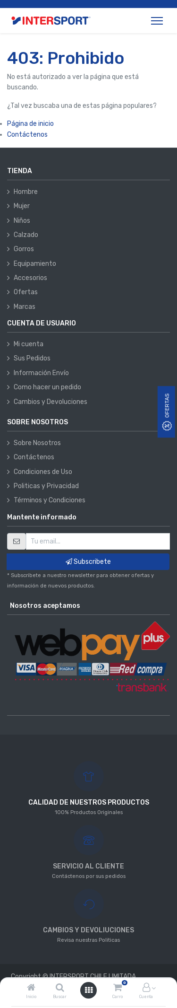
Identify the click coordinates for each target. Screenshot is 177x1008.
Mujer (22, 206)
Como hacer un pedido (47, 387)
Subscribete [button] (88, 562)
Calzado (26, 235)
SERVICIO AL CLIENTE (88, 866)
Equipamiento (35, 264)
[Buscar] (60, 988)
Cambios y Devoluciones (50, 402)
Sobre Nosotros (37, 443)
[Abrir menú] (89, 990)
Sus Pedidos (32, 358)
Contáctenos (27, 135)
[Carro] (117, 988)
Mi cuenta (28, 344)
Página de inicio (30, 124)
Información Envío (41, 373)
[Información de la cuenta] (146, 988)
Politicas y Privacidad (46, 486)
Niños (22, 221)
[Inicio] (31, 988)
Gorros (24, 249)
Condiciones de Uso (43, 472)
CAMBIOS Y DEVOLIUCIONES (88, 930)
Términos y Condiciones (49, 500)
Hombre (26, 192)
